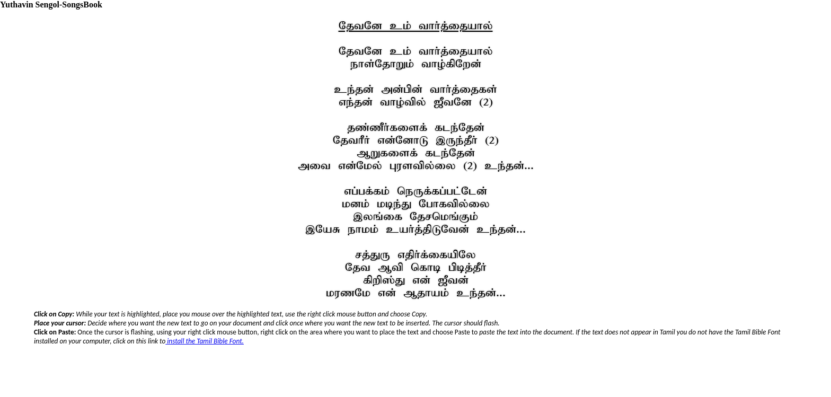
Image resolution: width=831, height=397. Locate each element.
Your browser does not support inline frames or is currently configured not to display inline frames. (415, 349)
